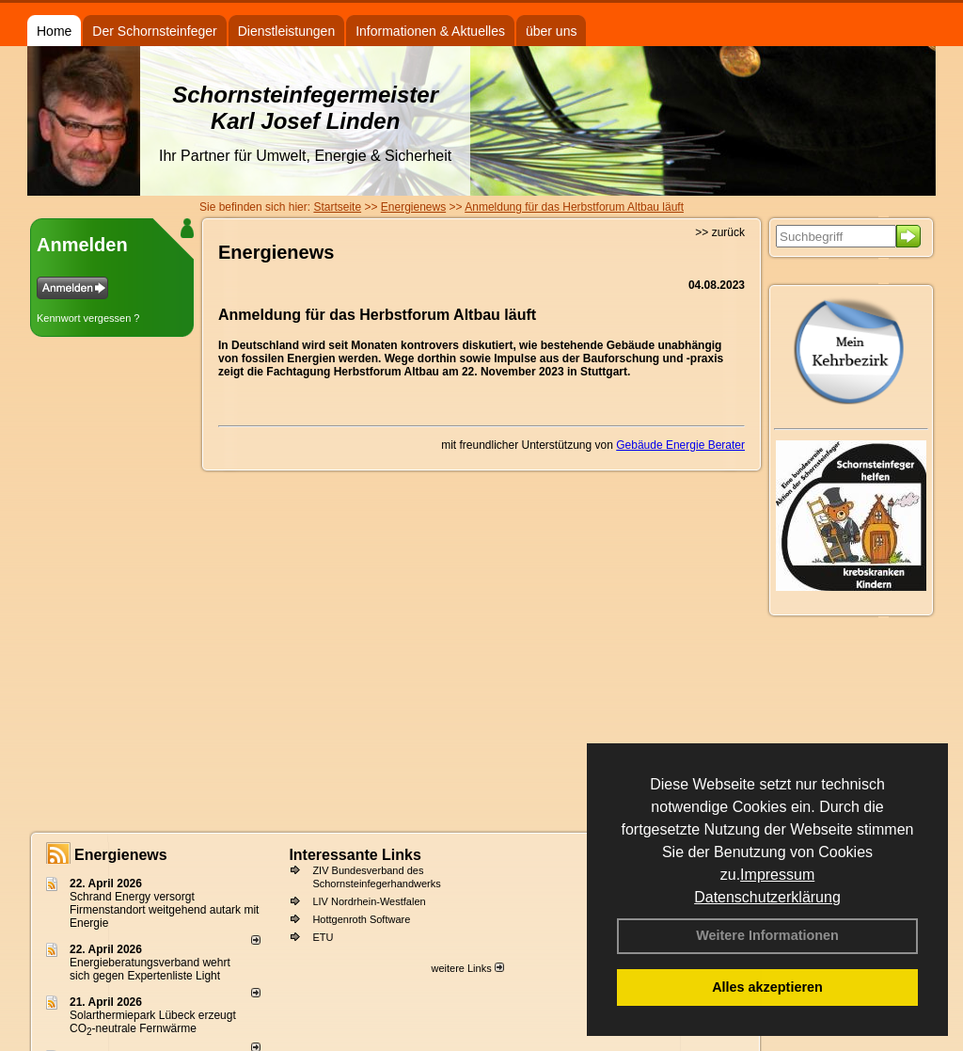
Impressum (777, 875)
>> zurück (720, 232)
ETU (322, 937)
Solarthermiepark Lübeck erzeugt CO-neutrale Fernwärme (153, 1022)
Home (54, 31)
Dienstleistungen (287, 31)
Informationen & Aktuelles (430, 31)
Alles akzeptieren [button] (767, 987)
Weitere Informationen (767, 935)
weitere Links (467, 968)
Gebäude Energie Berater (680, 445)
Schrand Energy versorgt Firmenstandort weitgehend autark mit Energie (164, 910)
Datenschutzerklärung (767, 897)
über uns (551, 31)
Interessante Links (355, 855)
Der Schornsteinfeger (154, 31)
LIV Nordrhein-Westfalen (368, 901)
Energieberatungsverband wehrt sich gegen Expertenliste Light (150, 969)
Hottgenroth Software (361, 919)
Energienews (120, 855)
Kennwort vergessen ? (88, 318)
